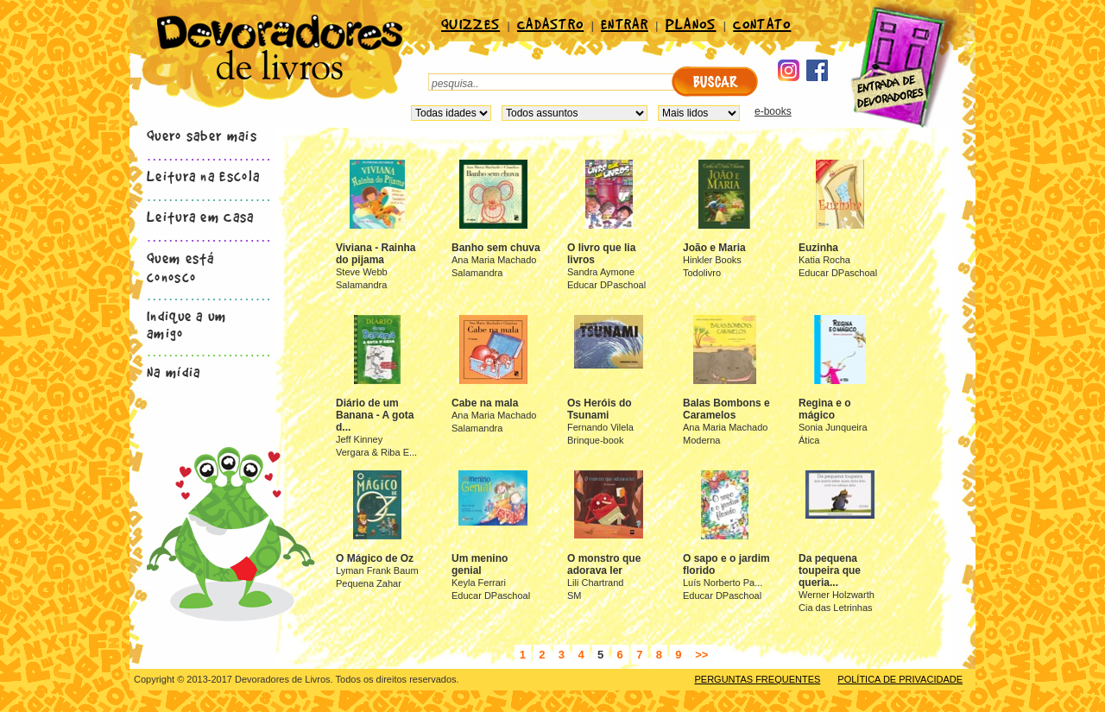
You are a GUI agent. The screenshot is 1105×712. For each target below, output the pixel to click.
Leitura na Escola (203, 175)
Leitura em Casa (201, 215)
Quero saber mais (202, 134)
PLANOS (691, 23)
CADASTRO (550, 23)
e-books (773, 111)
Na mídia (173, 371)
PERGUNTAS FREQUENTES (757, 679)
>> (700, 654)
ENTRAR (624, 23)
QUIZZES (470, 23)
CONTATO (762, 23)
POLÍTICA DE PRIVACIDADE (900, 679)
